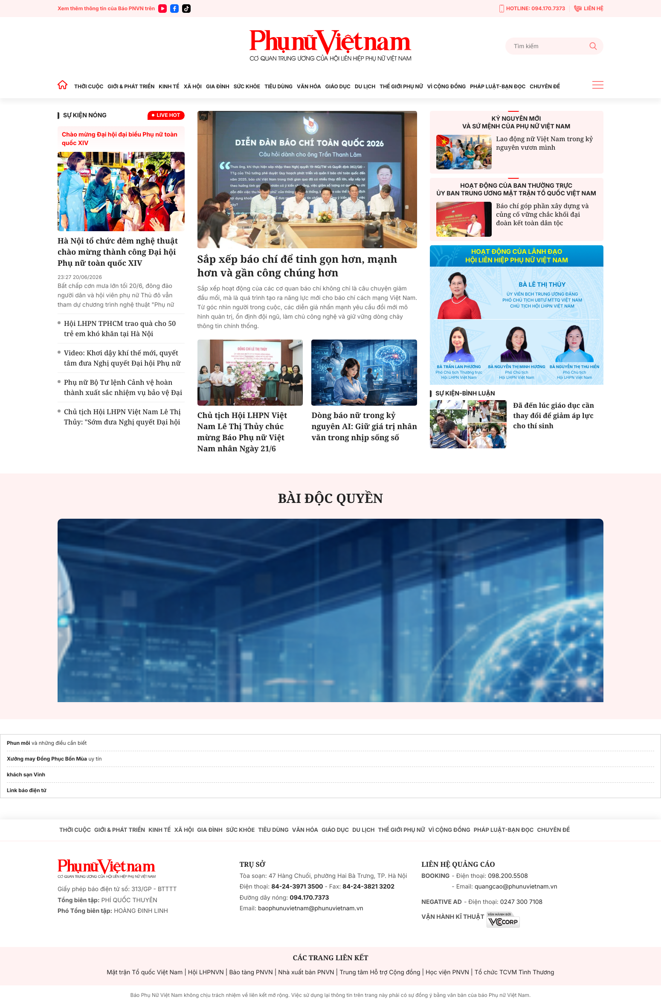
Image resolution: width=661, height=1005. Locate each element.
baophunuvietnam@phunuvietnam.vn (310, 908)
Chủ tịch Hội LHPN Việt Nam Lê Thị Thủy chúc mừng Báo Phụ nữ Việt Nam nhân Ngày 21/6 (242, 432)
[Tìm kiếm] (554, 46)
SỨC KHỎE (247, 86)
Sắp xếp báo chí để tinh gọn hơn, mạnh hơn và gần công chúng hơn (297, 266)
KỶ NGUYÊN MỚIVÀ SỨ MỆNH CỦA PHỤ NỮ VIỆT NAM (516, 122)
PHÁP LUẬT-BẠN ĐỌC (497, 86)
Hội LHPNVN (206, 972)
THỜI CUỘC (88, 86)
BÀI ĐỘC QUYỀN (330, 498)
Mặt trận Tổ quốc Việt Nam (145, 972)
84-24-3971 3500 (297, 886)
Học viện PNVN (447, 972)
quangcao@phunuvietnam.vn (516, 886)
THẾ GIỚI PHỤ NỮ (401, 86)
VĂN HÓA (309, 86)
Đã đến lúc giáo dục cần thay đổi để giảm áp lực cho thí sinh (553, 415)
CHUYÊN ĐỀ (545, 86)
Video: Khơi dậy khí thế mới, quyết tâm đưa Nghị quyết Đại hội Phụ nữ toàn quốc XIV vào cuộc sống (122, 363)
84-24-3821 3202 (368, 886)
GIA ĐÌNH (217, 86)
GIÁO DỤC (338, 86)
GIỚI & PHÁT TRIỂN (130, 86)
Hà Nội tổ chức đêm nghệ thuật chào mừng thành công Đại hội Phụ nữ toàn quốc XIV (118, 252)
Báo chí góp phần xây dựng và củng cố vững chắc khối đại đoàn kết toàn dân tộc (542, 214)
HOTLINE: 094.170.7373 (532, 9)
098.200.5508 (508, 876)
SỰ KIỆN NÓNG (85, 115)
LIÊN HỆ (588, 8)
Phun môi (18, 743)
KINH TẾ (169, 86)
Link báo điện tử (26, 790)
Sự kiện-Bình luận (465, 393)
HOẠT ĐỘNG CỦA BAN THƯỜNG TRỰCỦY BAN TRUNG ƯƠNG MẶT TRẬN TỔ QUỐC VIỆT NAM (516, 189)
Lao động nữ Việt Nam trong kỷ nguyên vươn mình (544, 143)
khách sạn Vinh (26, 774)
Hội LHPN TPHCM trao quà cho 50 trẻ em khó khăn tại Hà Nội (120, 328)
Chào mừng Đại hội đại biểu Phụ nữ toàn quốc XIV (119, 139)
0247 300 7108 (521, 902)
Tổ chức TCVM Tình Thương (514, 972)
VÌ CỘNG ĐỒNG (446, 86)
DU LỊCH (365, 86)
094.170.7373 (309, 897)
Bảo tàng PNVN (251, 972)
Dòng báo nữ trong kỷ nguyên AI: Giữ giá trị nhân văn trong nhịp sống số (364, 426)
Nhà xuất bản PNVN (306, 972)
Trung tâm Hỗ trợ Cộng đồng (379, 972)
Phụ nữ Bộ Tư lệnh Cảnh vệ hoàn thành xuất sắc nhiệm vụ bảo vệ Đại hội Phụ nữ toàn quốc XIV (123, 392)
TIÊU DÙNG (278, 86)
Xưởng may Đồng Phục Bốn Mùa (47, 758)
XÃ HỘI (193, 86)
